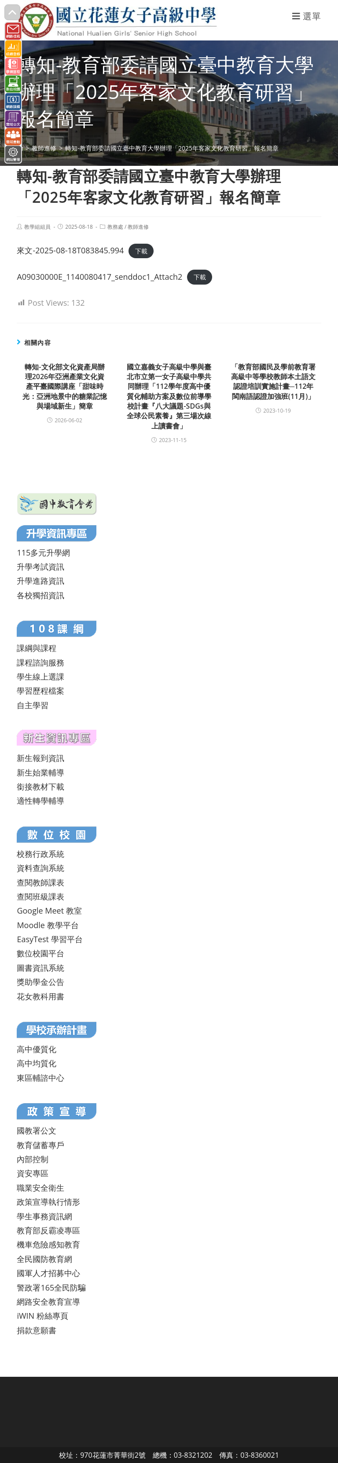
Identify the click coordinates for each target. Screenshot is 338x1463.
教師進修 (138, 226)
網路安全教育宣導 (48, 1301)
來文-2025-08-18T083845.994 (70, 250)
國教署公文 (36, 1130)
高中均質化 (36, 1063)
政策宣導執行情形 (48, 1201)
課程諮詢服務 (40, 662)
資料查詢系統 (40, 868)
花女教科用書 (40, 996)
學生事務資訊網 (44, 1216)
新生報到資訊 (40, 758)
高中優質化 (36, 1049)
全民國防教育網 (44, 1259)
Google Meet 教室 (49, 910)
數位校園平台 (40, 953)
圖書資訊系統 (40, 967)
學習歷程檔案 (40, 690)
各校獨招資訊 (40, 595)
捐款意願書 (36, 1330)
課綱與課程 (36, 648)
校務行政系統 (40, 854)
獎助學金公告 (40, 982)
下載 (141, 251)
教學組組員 (37, 226)
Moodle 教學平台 (47, 925)
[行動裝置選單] (306, 16)
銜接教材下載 (40, 786)
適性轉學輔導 (40, 800)
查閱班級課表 (40, 896)
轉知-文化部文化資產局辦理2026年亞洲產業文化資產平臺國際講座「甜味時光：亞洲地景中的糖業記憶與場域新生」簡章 (64, 386)
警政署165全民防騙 (51, 1287)
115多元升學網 (43, 552)
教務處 (115, 226)
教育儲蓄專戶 (40, 1145)
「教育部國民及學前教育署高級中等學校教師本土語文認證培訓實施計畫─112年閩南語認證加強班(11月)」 (273, 381)
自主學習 (32, 705)
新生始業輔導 (40, 772)
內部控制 (32, 1159)
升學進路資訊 (40, 580)
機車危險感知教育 (48, 1244)
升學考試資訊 (40, 566)
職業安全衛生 (40, 1187)
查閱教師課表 (40, 882)
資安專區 (32, 1173)
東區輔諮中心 (40, 1077)
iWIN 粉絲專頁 (42, 1315)
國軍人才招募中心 (48, 1273)
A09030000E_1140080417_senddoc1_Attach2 (99, 276)
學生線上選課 (40, 676)
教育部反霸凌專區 (48, 1230)
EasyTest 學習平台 (49, 939)
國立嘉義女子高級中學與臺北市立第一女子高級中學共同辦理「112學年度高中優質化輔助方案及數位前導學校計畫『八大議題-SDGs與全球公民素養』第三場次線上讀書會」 (169, 396)
